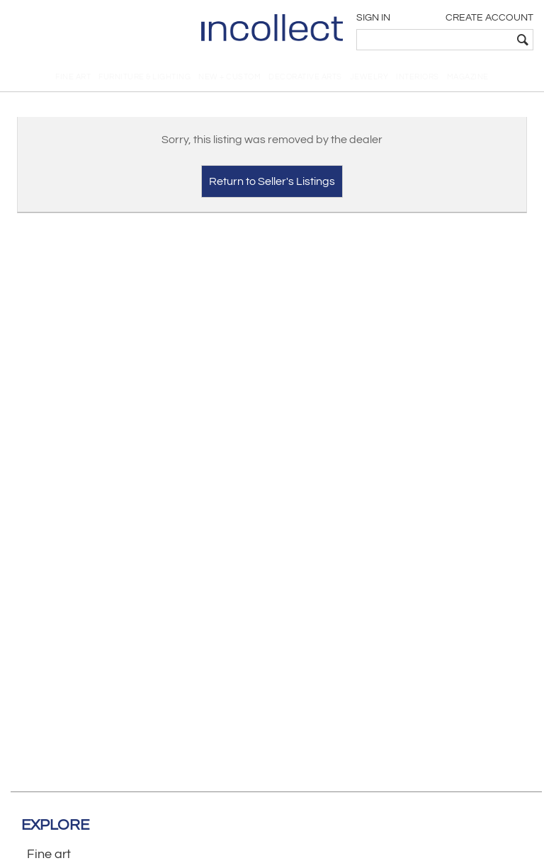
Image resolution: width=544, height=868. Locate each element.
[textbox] (434, 40)
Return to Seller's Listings (272, 181)
